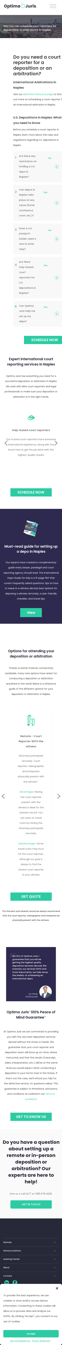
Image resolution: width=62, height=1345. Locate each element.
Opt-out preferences (20, 1340)
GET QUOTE (31, 896)
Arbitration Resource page (38, 94)
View (31, 612)
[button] (57, 1288)
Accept (31, 1333)
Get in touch (31, 1204)
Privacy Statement (41, 1340)
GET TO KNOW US (31, 1116)
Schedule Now (31, 492)
